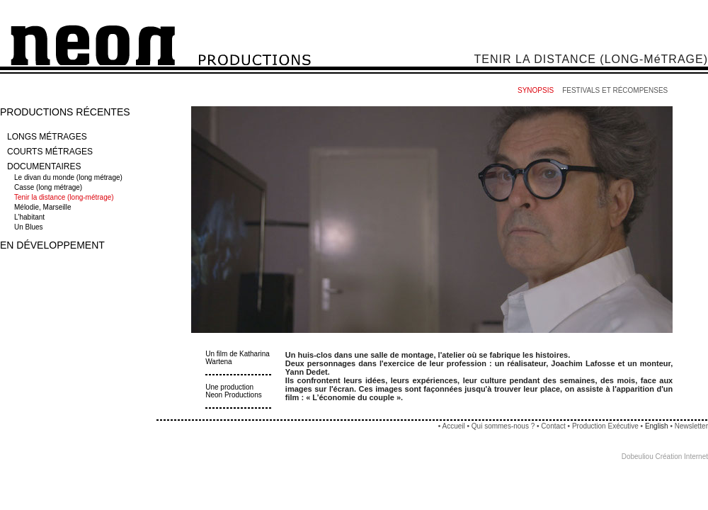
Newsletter (691, 426)
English (656, 426)
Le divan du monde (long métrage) (69, 177)
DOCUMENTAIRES (44, 166)
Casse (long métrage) (49, 187)
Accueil (453, 426)
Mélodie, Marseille (43, 207)
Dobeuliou (637, 456)
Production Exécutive (606, 426)
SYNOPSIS (536, 90)
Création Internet (682, 456)
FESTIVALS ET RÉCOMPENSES (615, 90)
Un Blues (29, 227)
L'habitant (30, 217)
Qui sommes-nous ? (503, 426)
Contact (553, 426)
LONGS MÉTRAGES (47, 137)
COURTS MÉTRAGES (50, 152)
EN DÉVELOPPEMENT (52, 245)
